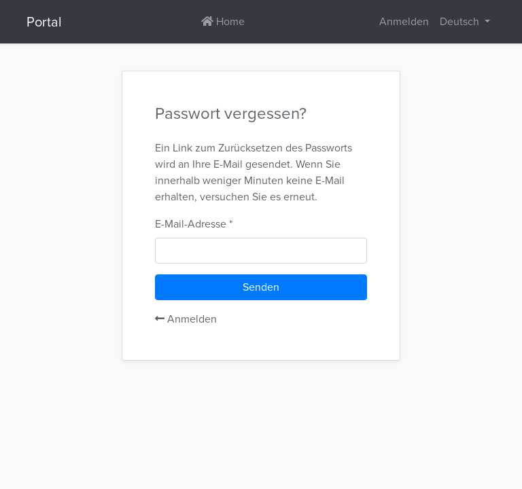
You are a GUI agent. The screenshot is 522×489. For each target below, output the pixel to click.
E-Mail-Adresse (190, 224)
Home (223, 21)
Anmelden (186, 319)
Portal (44, 22)
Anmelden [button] (404, 21)
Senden (261, 287)
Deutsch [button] (461, 21)
